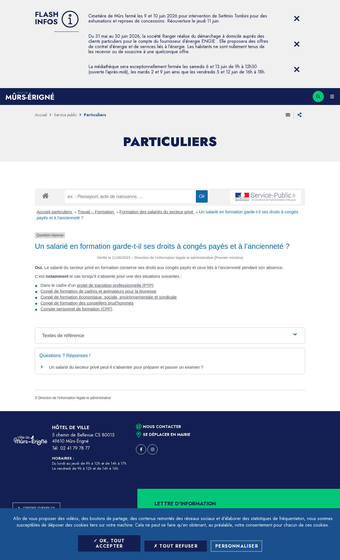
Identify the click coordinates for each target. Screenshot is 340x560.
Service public (65, 115)
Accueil (41, 115)
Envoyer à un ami (288, 115)
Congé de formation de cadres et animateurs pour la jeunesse (98, 291)
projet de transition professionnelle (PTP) (115, 285)
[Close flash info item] (296, 18)
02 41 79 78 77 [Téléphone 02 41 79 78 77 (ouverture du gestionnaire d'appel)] (75, 448)
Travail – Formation (96, 211)
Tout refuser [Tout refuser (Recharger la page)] (176, 546)
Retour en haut (325, 411)
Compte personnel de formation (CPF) (76, 308)
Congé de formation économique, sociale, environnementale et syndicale (109, 297)
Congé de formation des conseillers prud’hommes (87, 303)
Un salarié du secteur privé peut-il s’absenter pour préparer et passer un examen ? (126, 367)
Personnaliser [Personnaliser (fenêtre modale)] (236, 546)
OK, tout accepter (109, 543)
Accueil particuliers (55, 211)
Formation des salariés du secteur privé (157, 211)
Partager (299, 115)
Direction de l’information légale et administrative (74, 398)
